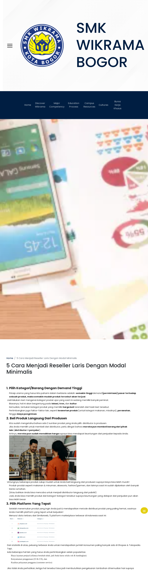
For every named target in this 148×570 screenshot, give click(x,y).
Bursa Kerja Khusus (117, 105)
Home (27, 105)
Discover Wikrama (40, 105)
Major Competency (56, 105)
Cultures (103, 105)
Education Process (73, 105)
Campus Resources (89, 105)
